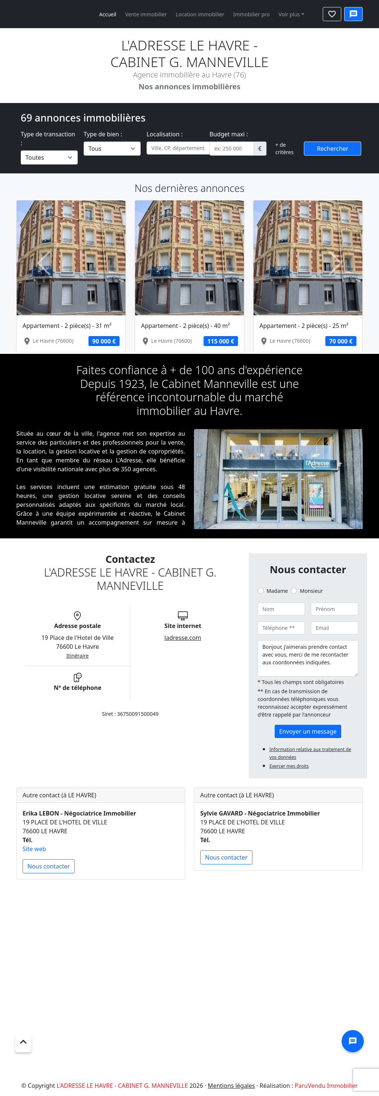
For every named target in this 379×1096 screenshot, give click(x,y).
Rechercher (332, 149)
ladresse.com (182, 638)
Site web (34, 849)
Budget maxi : (228, 134)
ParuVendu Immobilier (326, 1086)
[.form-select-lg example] (49, 157)
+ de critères (284, 148)
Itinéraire (77, 655)
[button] (44, 263)
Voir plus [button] (289, 14)
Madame (277, 590)
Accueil (107, 14)
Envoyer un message (307, 731)
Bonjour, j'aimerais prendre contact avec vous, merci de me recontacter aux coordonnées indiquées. (308, 658)
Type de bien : (103, 134)
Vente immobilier (146, 14)
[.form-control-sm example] (231, 149)
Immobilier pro (251, 14)
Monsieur (311, 590)
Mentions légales (231, 1086)
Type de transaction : (48, 138)
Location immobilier (200, 14)
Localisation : (165, 134)
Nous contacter (48, 866)
